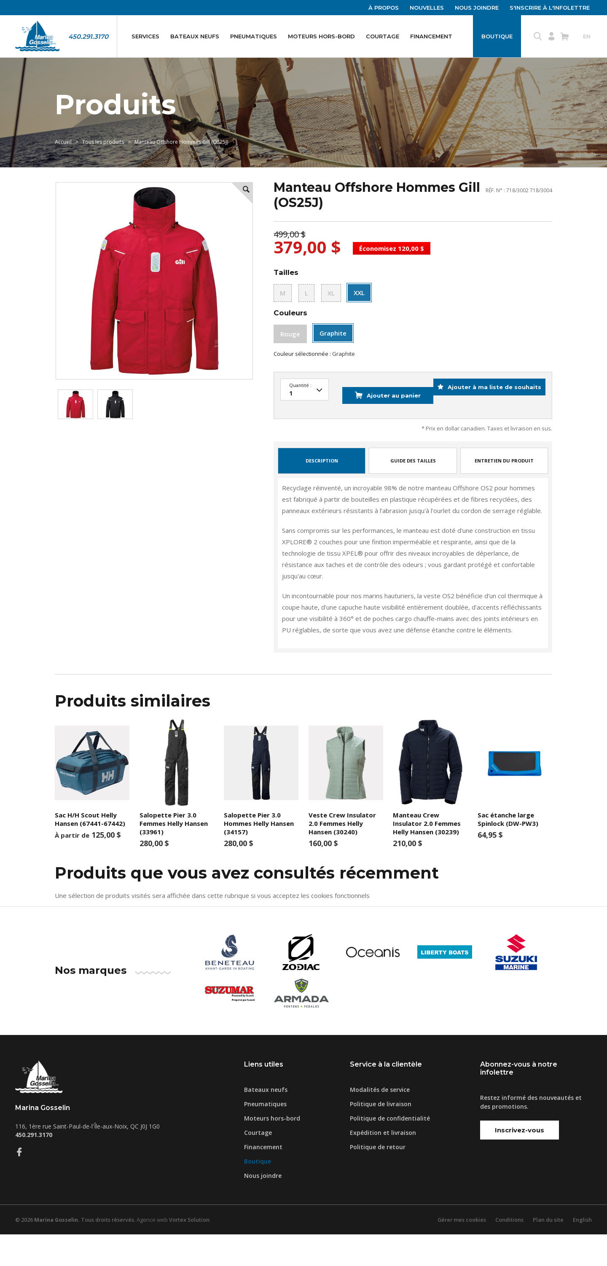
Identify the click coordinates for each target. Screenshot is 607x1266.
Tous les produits (103, 158)
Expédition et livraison (383, 1164)
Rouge (290, 356)
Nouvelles (427, 7)
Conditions (508, 1251)
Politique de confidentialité (390, 1150)
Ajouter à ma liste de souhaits (488, 434)
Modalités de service (380, 1121)
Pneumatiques (253, 36)
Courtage (382, 36)
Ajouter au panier (377, 434)
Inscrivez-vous (519, 1162)
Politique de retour (378, 1179)
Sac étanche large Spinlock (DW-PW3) (508, 851)
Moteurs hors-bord (321, 36)
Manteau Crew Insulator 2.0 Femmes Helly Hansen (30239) (427, 855)
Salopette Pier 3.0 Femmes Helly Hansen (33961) (174, 855)
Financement (431, 36)
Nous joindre (477, 7)
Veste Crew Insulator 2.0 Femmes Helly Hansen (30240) (342, 855)
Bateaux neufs (194, 36)
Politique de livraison (380, 1136)
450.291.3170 (88, 36)
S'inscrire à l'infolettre (550, 7)
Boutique (497, 36)
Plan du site (547, 1251)
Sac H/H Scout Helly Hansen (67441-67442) (90, 851)
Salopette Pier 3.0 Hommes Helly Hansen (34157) (259, 855)
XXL (359, 315)
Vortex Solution (193, 1251)
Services (145, 36)
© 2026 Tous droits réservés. (77, 1251)
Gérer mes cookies (460, 1251)
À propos (383, 7)
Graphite (333, 356)
